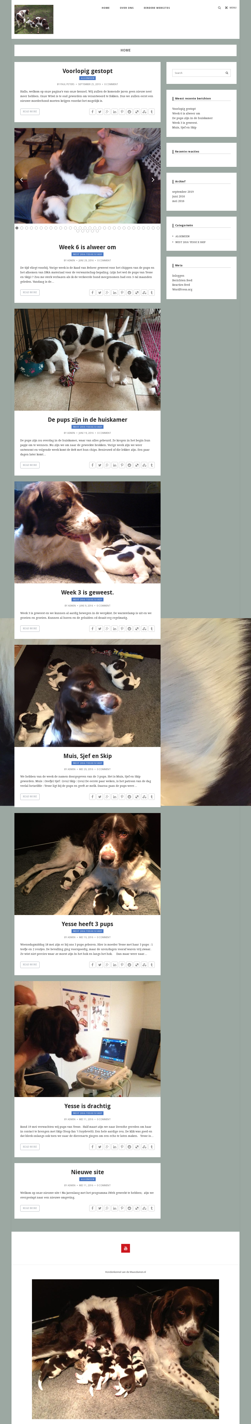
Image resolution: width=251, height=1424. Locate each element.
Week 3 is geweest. (87, 592)
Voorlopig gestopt (88, 71)
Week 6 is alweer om (87, 247)
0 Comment (111, 84)
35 (97, 230)
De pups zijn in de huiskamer (87, 419)
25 (133, 228)
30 (158, 228)
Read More (30, 111)
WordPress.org (182, 289)
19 (104, 228)
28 (148, 228)
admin (71, 260)
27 (143, 228)
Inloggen (178, 275)
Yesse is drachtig (88, 1106)
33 (87, 230)
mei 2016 (178, 201)
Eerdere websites (157, 7)
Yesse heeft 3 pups (87, 924)
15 (85, 228)
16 (89, 228)
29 (153, 228)
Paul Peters (67, 84)
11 (65, 228)
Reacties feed (181, 284)
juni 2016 (178, 196)
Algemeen (87, 78)
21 (114, 228)
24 (128, 228)
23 (124, 228)
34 (92, 230)
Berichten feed (182, 280)
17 (94, 228)
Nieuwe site (87, 1172)
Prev (21, 180)
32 (82, 230)
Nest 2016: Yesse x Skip (87, 254)
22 (119, 228)
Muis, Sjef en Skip (87, 756)
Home (106, 7)
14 (80, 228)
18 (99, 228)
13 (75, 228)
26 (138, 228)
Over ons (127, 7)
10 (60, 228)
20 (109, 228)
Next (153, 180)
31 (77, 230)
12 (70, 228)
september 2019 (183, 191)
